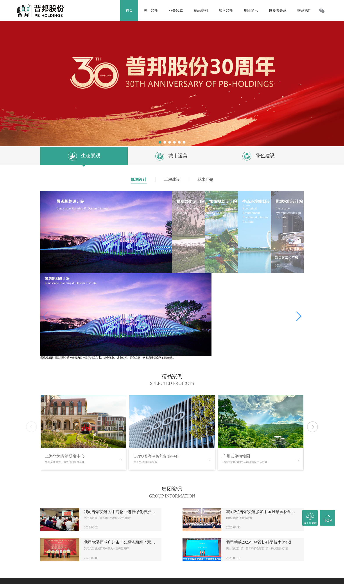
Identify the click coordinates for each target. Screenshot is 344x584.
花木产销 (205, 179)
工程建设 (172, 179)
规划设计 (139, 180)
